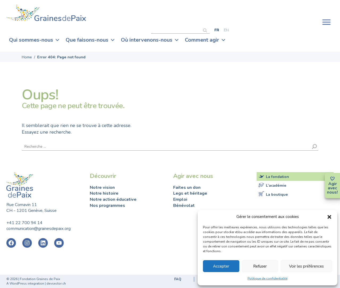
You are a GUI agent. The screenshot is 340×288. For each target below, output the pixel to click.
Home (27, 57)
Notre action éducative (113, 199)
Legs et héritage (190, 193)
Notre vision (102, 187)
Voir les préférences (306, 266)
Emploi (180, 199)
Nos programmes (107, 205)
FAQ (177, 279)
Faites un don (187, 187)
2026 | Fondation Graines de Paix (35, 279)
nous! (332, 192)
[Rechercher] (206, 30)
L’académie (276, 185)
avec (332, 188)
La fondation (277, 176)
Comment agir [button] (205, 40)
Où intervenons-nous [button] (150, 40)
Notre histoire (104, 193)
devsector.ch (56, 283)
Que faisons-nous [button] (90, 40)
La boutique (277, 194)
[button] (329, 216)
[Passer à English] (226, 29)
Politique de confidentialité (267, 278)
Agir (332, 184)
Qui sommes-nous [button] (34, 40)
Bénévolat (184, 205)
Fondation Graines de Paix (46, 14)
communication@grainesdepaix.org (38, 229)
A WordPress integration (25, 283)
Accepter (221, 266)
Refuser (260, 266)
